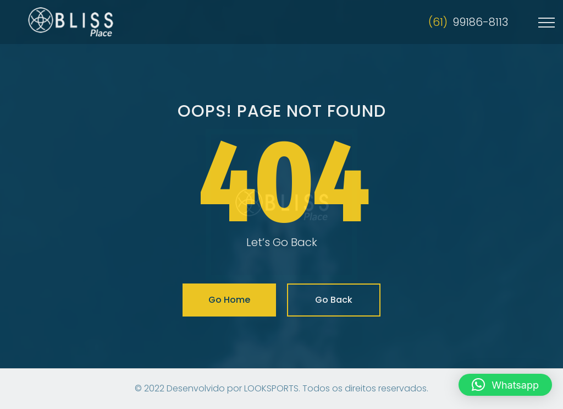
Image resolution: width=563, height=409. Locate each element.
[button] (505, 385)
